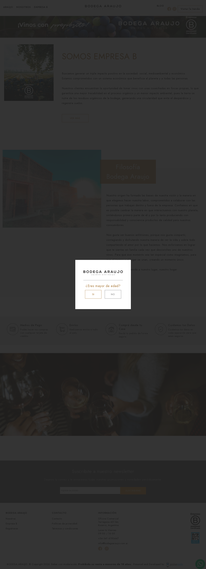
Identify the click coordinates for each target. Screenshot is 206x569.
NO (113, 294)
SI (93, 294)
